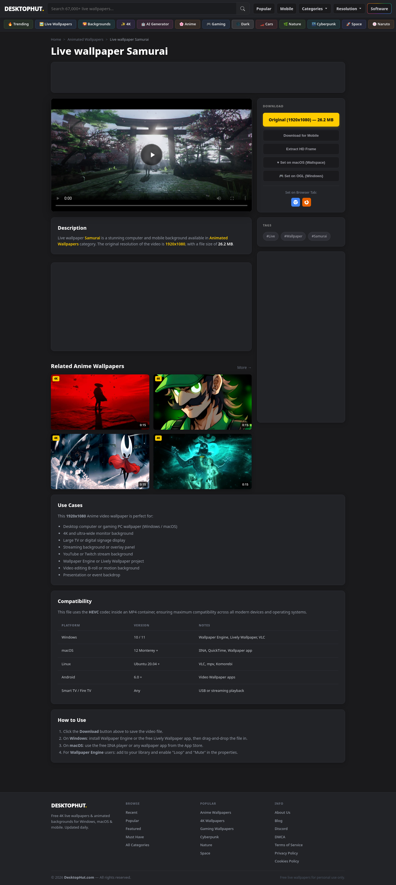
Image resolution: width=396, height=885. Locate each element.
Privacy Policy (286, 853)
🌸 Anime (187, 23)
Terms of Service (289, 844)
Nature (206, 844)
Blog (278, 820)
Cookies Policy (287, 861)
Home (56, 39)
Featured (133, 828)
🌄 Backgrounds (96, 23)
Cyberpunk (209, 836)
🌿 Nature (292, 23)
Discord (281, 828)
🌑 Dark (243, 23)
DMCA (280, 836)
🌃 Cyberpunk (324, 23)
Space (205, 853)
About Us (282, 812)
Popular (264, 8)
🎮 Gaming (216, 23)
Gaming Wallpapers (217, 828)
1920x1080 (175, 243)
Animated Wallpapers (85, 39)
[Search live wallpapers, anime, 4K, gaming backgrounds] (141, 8)
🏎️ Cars (266, 23)
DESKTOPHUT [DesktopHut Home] (24, 8)
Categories (315, 8)
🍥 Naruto (381, 23)
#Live (270, 236)
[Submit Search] (242, 8)
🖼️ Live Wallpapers (55, 23)
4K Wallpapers (212, 820)
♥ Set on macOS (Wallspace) (301, 162)
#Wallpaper (293, 236)
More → (244, 367)
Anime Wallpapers (215, 812)
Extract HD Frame (301, 149)
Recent (132, 812)
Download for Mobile (301, 135)
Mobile (286, 8)
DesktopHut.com (79, 877)
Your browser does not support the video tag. (151, 155)
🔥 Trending (18, 23)
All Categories (137, 844)
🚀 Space (354, 23)
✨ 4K (126, 23)
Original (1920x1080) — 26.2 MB (301, 119)
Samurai (92, 237)
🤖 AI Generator (155, 23)
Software (379, 8)
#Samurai (319, 236)
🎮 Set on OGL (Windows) (301, 176)
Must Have (135, 836)
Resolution (349, 8)
